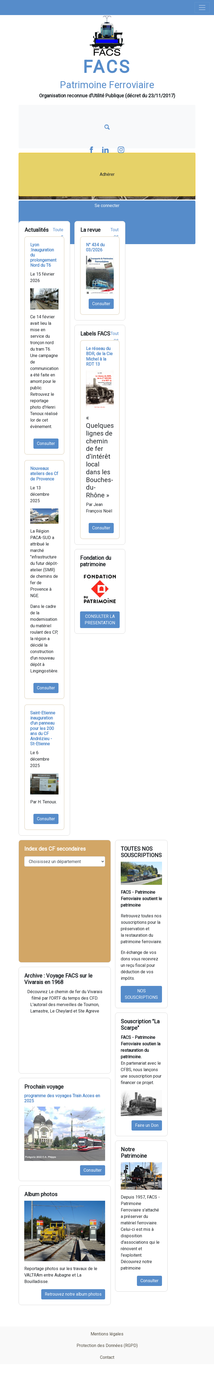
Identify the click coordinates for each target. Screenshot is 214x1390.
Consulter (46, 443)
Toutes (58, 233)
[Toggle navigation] (202, 7)
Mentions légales (107, 1333)
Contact (107, 1357)
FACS (107, 67)
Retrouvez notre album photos (73, 1294)
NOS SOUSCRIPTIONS (141, 994)
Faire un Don (146, 1125)
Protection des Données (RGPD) (107, 1345)
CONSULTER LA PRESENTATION (100, 619)
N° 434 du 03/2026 (95, 247)
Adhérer (107, 174)
